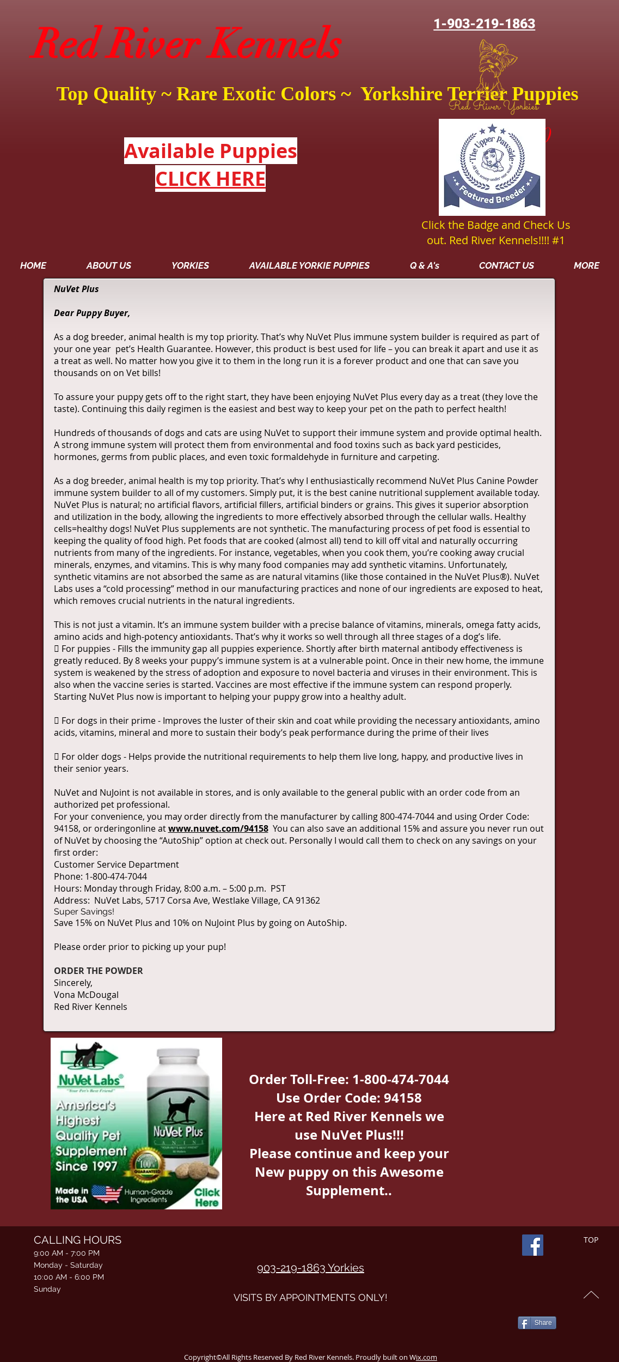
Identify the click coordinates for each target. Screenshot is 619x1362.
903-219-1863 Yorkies (310, 1267)
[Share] (537, 1322)
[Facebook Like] (539, 1306)
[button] (586, 265)
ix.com (426, 1357)
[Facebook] (532, 1245)
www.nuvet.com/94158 (218, 828)
